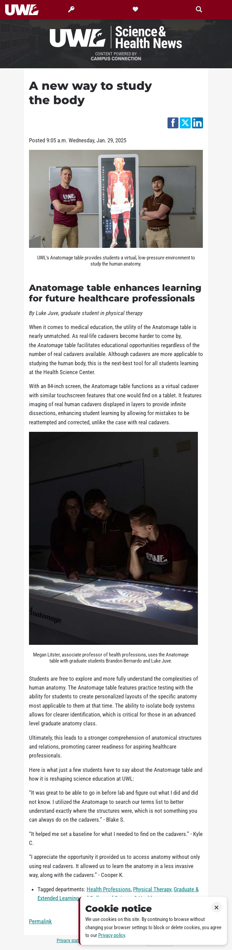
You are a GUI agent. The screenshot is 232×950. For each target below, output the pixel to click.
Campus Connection (116, 59)
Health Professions (109, 889)
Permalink (40, 921)
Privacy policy (111, 935)
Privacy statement (74, 941)
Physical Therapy (152, 889)
